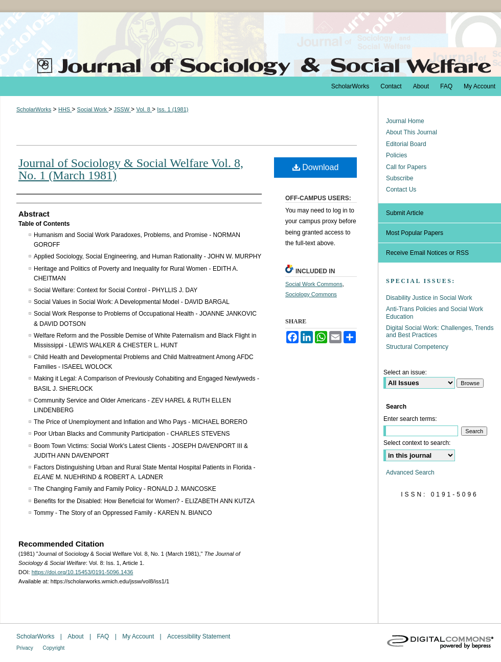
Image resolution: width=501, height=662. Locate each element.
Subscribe (399, 178)
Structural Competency (417, 346)
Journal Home (405, 121)
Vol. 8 (144, 109)
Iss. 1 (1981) (172, 109)
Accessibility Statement (198, 636)
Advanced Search (410, 472)
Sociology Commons (311, 294)
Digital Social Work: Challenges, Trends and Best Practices (440, 331)
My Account (138, 636)
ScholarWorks (33, 109)
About (76, 636)
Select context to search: (416, 442)
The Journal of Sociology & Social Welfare (250, 44)
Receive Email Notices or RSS (427, 252)
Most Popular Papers (414, 233)
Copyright (54, 648)
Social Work (93, 109)
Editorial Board (406, 144)
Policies (396, 155)
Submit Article (404, 213)
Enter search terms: (410, 418)
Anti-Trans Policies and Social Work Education (434, 312)
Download (315, 167)
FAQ (103, 636)
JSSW (122, 109)
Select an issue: (405, 372)
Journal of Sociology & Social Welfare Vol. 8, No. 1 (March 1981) (130, 169)
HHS (65, 109)
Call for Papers (406, 167)
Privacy (25, 648)
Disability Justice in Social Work (429, 297)
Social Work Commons (314, 284)
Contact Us (401, 189)
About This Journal (411, 132)
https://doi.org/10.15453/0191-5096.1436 (82, 572)
